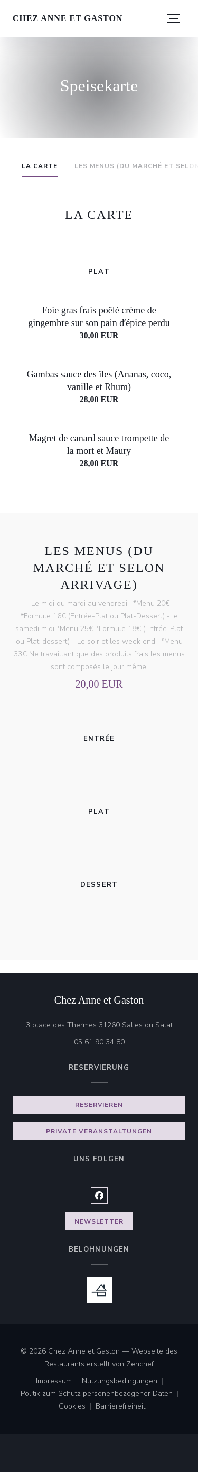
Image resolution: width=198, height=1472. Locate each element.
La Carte (40, 166)
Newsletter (99, 1221)
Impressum (59, 1381)
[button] (173, 18)
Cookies (77, 1407)
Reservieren (99, 1104)
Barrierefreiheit (120, 1407)
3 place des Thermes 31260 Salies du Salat (106, 1024)
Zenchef (140, 1364)
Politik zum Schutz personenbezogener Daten (102, 1394)
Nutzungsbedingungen (124, 1381)
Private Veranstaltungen (99, 1131)
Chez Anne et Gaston (67, 18)
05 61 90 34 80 (99, 1042)
